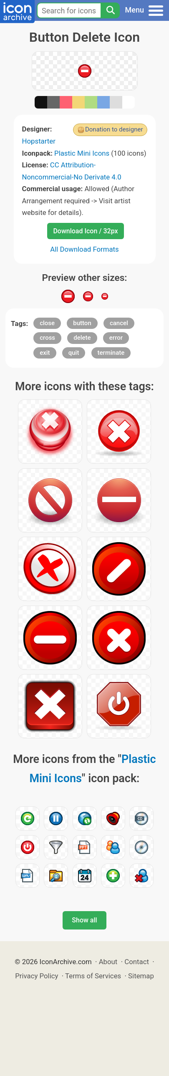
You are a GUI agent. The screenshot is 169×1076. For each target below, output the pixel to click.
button (82, 323)
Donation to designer (114, 129)
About (108, 961)
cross (47, 337)
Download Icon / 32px (85, 231)
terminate (111, 352)
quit (73, 352)
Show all (84, 920)
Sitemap (141, 976)
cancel (119, 323)
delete (82, 337)
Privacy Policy (36, 976)
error (116, 337)
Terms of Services (93, 976)
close (47, 323)
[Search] (110, 10)
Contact (136, 961)
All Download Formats (84, 249)
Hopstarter (38, 141)
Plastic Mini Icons (81, 153)
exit (45, 352)
